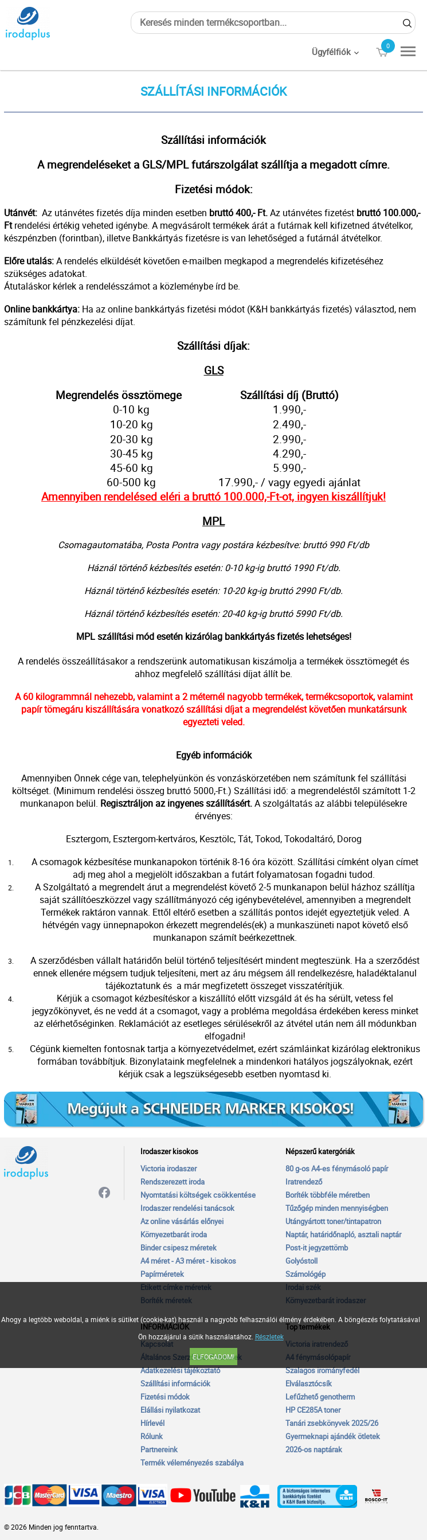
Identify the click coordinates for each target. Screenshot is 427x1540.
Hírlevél (152, 1423)
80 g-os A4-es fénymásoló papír (336, 1168)
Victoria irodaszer (168, 1168)
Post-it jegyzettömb (316, 1247)
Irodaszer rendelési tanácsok (187, 1208)
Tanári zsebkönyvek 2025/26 (331, 1423)
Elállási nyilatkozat (170, 1410)
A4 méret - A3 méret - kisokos (188, 1261)
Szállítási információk (175, 1383)
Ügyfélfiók (331, 51)
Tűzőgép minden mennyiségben (336, 1208)
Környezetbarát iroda (173, 1234)
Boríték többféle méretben (327, 1195)
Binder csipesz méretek (178, 1247)
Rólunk (151, 1436)
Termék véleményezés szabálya (192, 1462)
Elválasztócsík (308, 1383)
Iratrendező (303, 1182)
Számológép (305, 1274)
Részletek (269, 1336)
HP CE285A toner (312, 1410)
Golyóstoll (301, 1261)
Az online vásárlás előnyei (182, 1221)
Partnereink (159, 1449)
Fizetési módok (165, 1397)
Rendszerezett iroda (172, 1182)
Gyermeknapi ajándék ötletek (332, 1436)
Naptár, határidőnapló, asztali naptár (343, 1234)
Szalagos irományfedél (322, 1370)
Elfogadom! (213, 1356)
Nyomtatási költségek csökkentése (198, 1195)
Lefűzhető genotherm (320, 1397)
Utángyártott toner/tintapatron (333, 1221)
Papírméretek (162, 1274)
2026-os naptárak (313, 1449)
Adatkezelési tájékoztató (180, 1370)
